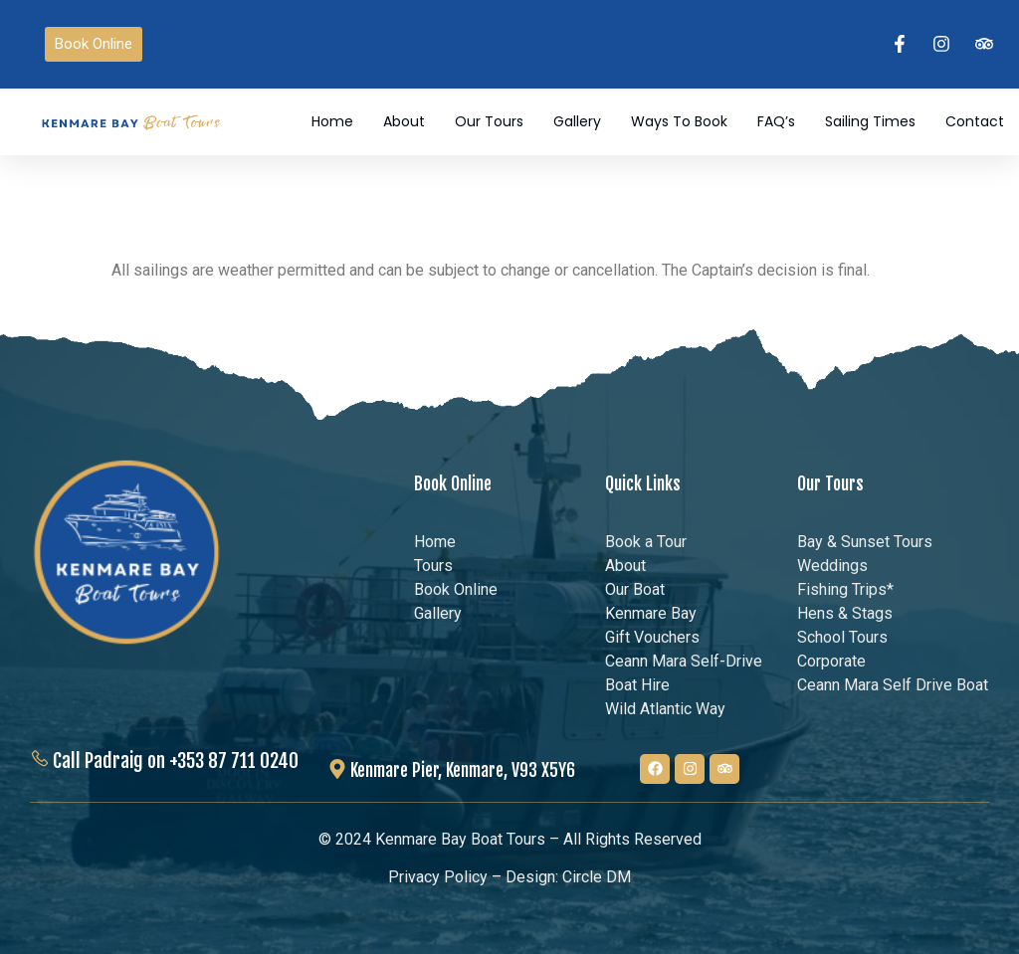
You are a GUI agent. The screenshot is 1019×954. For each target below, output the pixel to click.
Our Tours (489, 122)
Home (332, 122)
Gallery (577, 122)
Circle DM (596, 877)
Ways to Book (679, 122)
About (404, 122)
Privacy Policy (438, 877)
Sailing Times (870, 122)
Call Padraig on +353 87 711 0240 (176, 760)
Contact (974, 122)
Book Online (453, 483)
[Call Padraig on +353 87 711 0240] (40, 759)
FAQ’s (776, 122)
